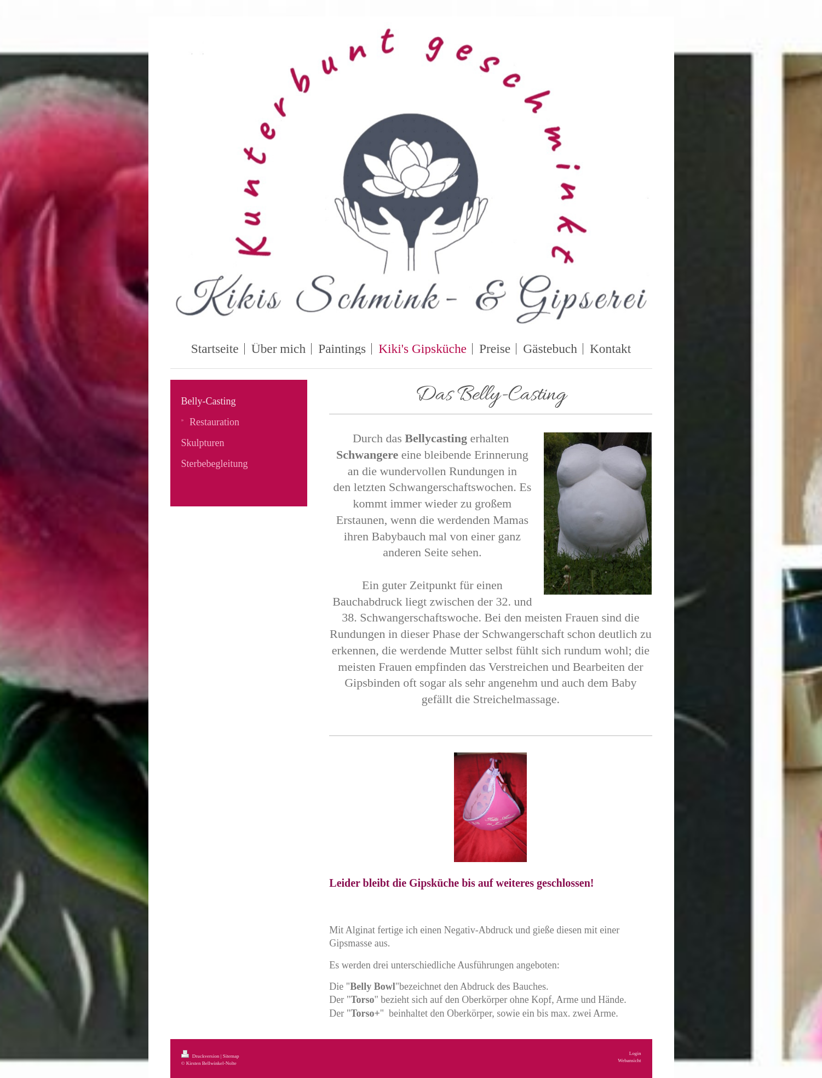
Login (635, 1053)
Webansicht (629, 1060)
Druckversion (201, 1056)
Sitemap (231, 1056)
